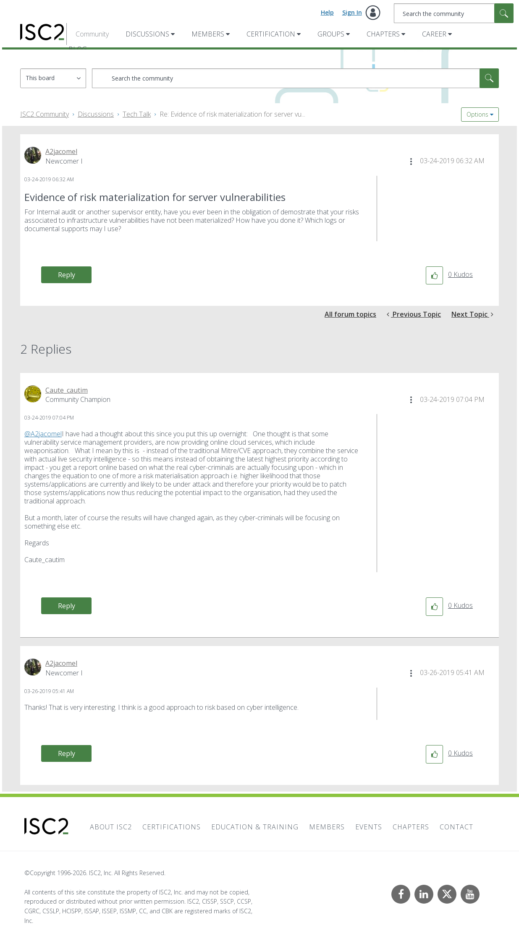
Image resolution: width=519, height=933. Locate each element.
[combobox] (454, 13)
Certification (270, 34)
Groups (330, 34)
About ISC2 (111, 826)
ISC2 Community (44, 114)
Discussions (147, 34)
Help (327, 12)
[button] (411, 161)
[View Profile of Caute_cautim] (66, 390)
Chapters (383, 34)
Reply (66, 274)
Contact (456, 826)
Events (368, 826)
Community (92, 34)
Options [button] (477, 114)
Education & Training (255, 826)
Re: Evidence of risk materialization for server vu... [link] (232, 114)
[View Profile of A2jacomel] (61, 151)
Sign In (352, 12)
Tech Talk (137, 114)
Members (207, 34)
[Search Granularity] (53, 78)
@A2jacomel (43, 433)
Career (434, 34)
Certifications (171, 826)
